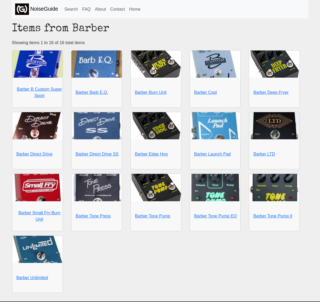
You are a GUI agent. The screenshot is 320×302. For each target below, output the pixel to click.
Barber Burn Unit (151, 92)
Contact (117, 9)
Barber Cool (205, 92)
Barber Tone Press (93, 216)
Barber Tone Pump (152, 216)
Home (134, 9)
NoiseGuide (36, 9)
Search (71, 9)
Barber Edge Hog (151, 154)
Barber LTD (264, 154)
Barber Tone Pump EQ (215, 216)
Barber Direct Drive (34, 154)
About (100, 9)
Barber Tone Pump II (272, 216)
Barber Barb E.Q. (92, 92)
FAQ (86, 9)
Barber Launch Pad (212, 154)
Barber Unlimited (32, 277)
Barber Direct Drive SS (97, 154)
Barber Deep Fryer (271, 92)
